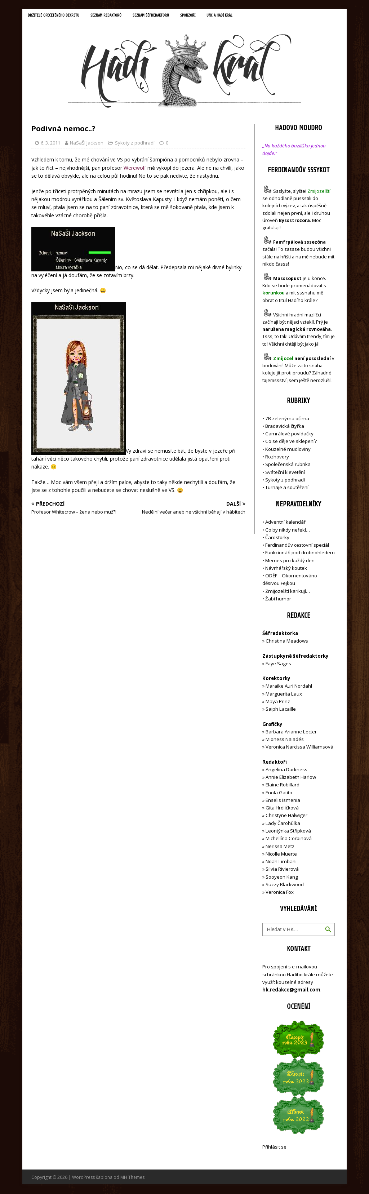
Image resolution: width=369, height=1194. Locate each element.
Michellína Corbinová (289, 839)
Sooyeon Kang (282, 877)
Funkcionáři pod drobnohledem (300, 553)
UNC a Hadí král (237, 16)
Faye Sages (278, 664)
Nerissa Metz (280, 847)
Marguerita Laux (284, 694)
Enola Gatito (279, 793)
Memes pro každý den (290, 561)
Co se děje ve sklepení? (291, 442)
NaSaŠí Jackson (86, 143)
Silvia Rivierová (282, 870)
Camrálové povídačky (289, 434)
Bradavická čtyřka (284, 427)
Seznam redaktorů (114, 16)
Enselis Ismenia (283, 801)
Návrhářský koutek (286, 568)
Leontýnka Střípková (288, 832)
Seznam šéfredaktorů (163, 16)
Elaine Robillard (282, 785)
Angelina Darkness (285, 770)
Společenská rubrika (288, 465)
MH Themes (132, 1178)
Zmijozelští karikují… (287, 592)
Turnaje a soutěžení (286, 488)
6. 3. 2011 (50, 143)
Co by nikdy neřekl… (287, 530)
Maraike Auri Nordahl (289, 687)
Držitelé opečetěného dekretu (57, 16)
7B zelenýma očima (287, 419)
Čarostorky (277, 538)
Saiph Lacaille (281, 710)
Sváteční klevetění (285, 473)
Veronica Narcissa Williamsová (299, 748)
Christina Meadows (287, 642)
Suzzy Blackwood (285, 885)
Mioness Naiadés (285, 740)
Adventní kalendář (285, 523)
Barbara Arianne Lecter (291, 732)
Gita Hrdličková (282, 808)
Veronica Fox (280, 893)
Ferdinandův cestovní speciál (297, 546)
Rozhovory (277, 457)
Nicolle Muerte (281, 854)
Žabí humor (278, 599)
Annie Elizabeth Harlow (291, 778)
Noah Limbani (281, 862)
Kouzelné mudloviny (288, 450)
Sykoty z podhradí (135, 143)
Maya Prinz (278, 702)
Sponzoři (203, 16)
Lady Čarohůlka (283, 824)
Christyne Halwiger (286, 816)
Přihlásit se (274, 1148)
